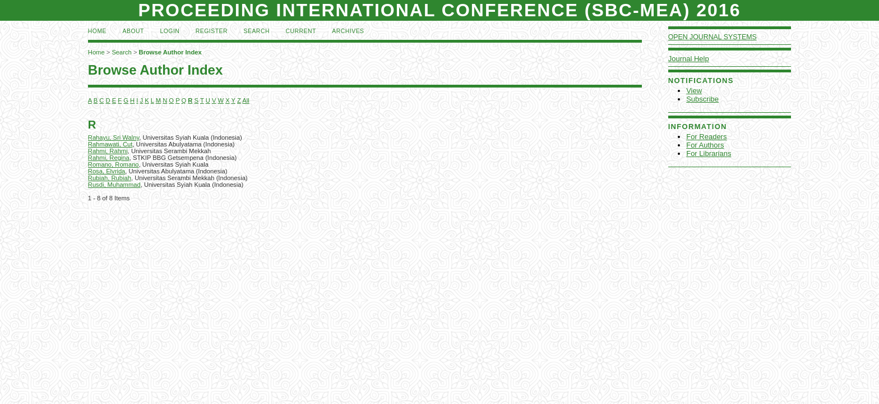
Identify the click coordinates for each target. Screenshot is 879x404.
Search (257, 31)
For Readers (706, 136)
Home (97, 31)
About (133, 31)
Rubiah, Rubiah (109, 178)
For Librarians (708, 153)
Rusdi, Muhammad (114, 184)
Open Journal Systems (712, 37)
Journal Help (688, 58)
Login (169, 31)
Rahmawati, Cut (110, 144)
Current (300, 31)
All (245, 100)
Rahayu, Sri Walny (113, 137)
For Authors (705, 145)
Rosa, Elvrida (107, 171)
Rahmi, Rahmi (108, 151)
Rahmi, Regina (108, 157)
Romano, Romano (113, 164)
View (694, 90)
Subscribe (702, 99)
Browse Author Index (170, 52)
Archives (348, 31)
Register (212, 31)
